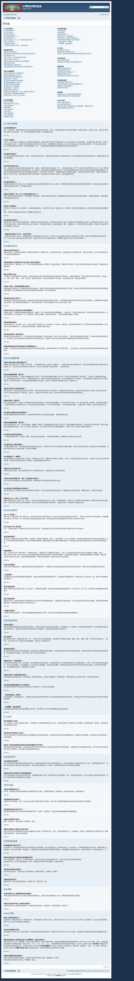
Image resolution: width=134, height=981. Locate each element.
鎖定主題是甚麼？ (9, 115)
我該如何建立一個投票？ (11, 78)
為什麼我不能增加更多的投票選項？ (14, 80)
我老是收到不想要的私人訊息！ (66, 52)
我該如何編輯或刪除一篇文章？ (13, 75)
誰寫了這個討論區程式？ (64, 102)
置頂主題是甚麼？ (9, 113)
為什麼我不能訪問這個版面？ (12, 84)
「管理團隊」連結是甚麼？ (65, 43)
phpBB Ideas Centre (65, 932)
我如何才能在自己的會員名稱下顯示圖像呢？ (17, 61)
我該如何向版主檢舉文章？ (11, 90)
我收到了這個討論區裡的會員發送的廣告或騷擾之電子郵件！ (74, 53)
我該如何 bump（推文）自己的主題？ (15, 95)
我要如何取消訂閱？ (63, 87)
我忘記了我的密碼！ (9, 41)
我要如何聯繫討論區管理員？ (65, 108)
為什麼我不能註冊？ (9, 34)
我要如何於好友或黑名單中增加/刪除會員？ (69, 62)
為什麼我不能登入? (9, 38)
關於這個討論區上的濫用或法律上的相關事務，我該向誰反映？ (75, 106)
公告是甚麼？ (8, 111)
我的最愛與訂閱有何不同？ (65, 82)
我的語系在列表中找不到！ (11, 59)
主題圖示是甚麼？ (9, 116)
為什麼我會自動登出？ (10, 43)
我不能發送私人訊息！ (63, 50)
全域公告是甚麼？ (9, 109)
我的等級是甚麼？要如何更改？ (13, 65)
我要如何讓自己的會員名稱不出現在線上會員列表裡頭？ (20, 53)
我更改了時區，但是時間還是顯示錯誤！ (15, 57)
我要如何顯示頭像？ (9, 63)
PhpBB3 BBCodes (77, 974)
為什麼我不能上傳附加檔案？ (12, 86)
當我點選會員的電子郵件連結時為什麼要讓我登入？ (19, 66)
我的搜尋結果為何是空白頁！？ (66, 72)
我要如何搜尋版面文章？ (64, 68)
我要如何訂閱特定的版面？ (65, 86)
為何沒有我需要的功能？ (64, 104)
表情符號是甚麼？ (9, 105)
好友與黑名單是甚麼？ (63, 60)
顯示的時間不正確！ (9, 55)
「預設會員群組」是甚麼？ (65, 41)
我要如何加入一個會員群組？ (65, 36)
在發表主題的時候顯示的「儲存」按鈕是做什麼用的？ (19, 91)
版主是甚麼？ (61, 32)
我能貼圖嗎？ (8, 107)
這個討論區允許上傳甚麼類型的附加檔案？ (69, 94)
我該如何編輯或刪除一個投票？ (13, 82)
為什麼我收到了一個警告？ (11, 88)
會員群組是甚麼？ (62, 34)
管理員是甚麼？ (61, 30)
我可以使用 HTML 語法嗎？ (12, 103)
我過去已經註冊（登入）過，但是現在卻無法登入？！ (19, 40)
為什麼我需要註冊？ (9, 30)
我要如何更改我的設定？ (11, 52)
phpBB (61, 302)
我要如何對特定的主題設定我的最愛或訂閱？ (70, 84)
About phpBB (11, 922)
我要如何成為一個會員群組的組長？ (67, 38)
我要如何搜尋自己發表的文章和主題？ (68, 75)
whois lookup (87, 941)
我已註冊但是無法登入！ (11, 36)
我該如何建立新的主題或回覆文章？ (14, 73)
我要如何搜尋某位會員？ (64, 74)
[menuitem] (14, 14)
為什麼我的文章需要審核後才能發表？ (15, 93)
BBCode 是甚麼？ (9, 102)
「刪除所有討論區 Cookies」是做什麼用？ (16, 45)
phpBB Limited (47, 920)
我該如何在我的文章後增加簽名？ (13, 77)
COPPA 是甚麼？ (9, 32)
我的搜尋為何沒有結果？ (64, 70)
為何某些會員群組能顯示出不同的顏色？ (69, 40)
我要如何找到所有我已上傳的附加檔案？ (69, 96)
